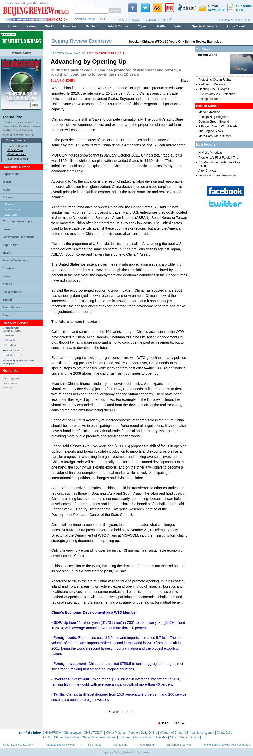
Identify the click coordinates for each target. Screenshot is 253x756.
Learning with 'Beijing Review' (12, 329)
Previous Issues (17, 154)
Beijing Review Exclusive (203, 41)
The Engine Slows (210, 131)
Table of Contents (18, 145)
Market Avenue (11, 383)
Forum (7, 229)
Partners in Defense (211, 84)
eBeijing (7, 387)
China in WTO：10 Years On (162, 41)
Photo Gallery (12, 307)
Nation (7, 189)
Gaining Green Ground (213, 121)
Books (6, 276)
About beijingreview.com (61, 744)
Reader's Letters (12, 355)
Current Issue (15, 140)
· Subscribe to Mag (17, 158)
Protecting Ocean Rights (214, 79)
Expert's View (12, 174)
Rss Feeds (94, 744)
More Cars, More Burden (215, 136)
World (7, 182)
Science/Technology (15, 260)
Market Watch (13, 209)
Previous (114, 712)
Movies (7, 284)
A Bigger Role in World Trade (218, 126)
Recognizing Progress (213, 117)
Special (7, 299)
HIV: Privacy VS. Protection (216, 94)
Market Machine (209, 112)
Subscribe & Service (179, 744)
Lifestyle (8, 268)
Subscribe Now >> (17, 167)
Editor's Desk (15, 150)
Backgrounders (12, 292)
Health (7, 252)
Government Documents (18, 237)
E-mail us (8, 334)
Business (8, 197)
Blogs (6, 315)
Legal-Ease (11, 214)
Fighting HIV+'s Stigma (213, 89)
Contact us (121, 744)
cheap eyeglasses (11, 378)
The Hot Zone (12, 117)
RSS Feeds (9, 339)
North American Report (18, 221)
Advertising (147, 744)
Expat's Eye (10, 245)
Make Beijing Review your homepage (227, 744)
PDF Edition (10, 344)
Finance (9, 204)
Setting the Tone (209, 99)
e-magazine (21, 52)
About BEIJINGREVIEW (18, 744)
